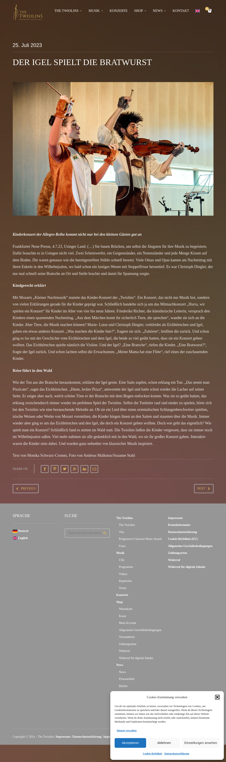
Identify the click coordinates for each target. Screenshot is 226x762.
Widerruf (124, 651)
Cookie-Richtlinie (152, 753)
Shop (138, 10)
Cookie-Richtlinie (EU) (183, 539)
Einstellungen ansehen (200, 743)
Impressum (175, 518)
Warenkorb (125, 609)
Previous (28, 488)
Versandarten (127, 637)
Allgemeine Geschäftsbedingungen (140, 630)
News (158, 10)
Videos (123, 574)
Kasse (122, 616)
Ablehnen (164, 743)
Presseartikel (126, 679)
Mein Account (127, 623)
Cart (207, 9)
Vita (121, 532)
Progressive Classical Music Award (140, 539)
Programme (126, 567)
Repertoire (125, 581)
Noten (122, 588)
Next (201, 488)
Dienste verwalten (127, 730)
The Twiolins (66, 10)
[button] (217, 697)
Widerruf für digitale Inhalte (136, 658)
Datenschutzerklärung (176, 753)
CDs (121, 560)
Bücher (123, 686)
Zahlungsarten (127, 644)
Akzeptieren (130, 743)
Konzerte (119, 10)
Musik (94, 10)
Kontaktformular (179, 525)
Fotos (122, 546)
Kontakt (180, 10)
